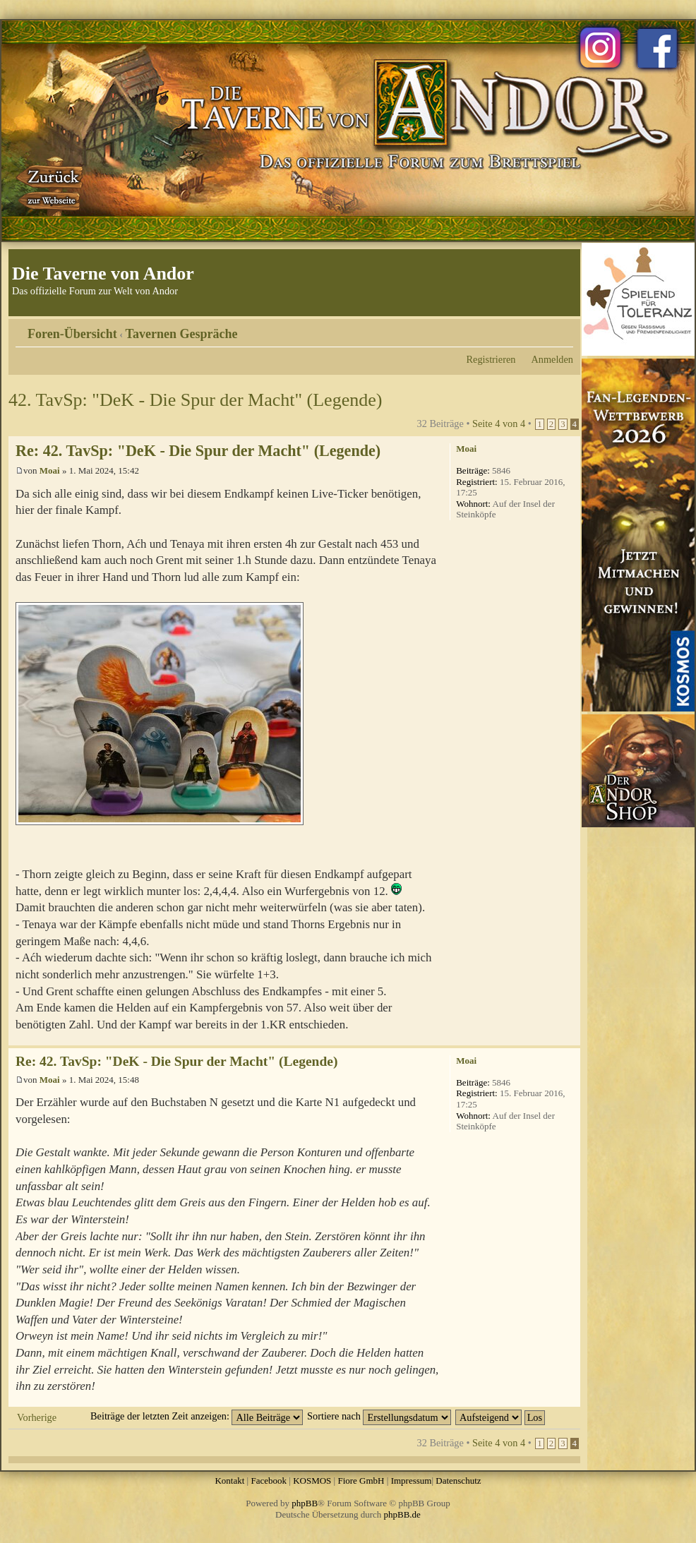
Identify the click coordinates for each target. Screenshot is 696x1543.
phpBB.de (402, 1514)
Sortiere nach (379, 1416)
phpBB (305, 1503)
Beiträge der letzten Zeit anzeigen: (196, 1416)
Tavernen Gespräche (182, 334)
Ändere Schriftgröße (563, 329)
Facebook (269, 1480)
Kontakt (229, 1480)
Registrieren (491, 359)
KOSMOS (312, 1480)
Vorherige (36, 1417)
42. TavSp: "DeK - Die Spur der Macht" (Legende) (195, 400)
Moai (50, 470)
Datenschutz (458, 1480)
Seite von (498, 423)
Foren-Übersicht (72, 334)
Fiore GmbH (360, 1480)
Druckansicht (541, 329)
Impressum (411, 1480)
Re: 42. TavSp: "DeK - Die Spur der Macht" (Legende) (198, 451)
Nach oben (569, 1038)
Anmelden (552, 359)
